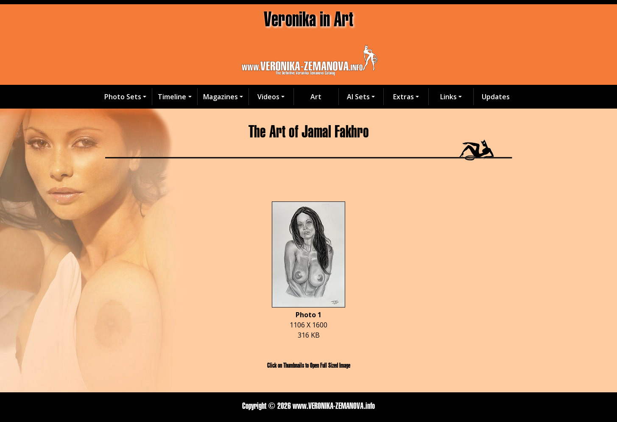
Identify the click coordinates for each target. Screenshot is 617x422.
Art (315, 96)
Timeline (172, 96)
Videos (268, 96)
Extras (403, 96)
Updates (496, 96)
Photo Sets (122, 96)
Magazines (220, 96)
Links (448, 96)
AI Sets (358, 96)
